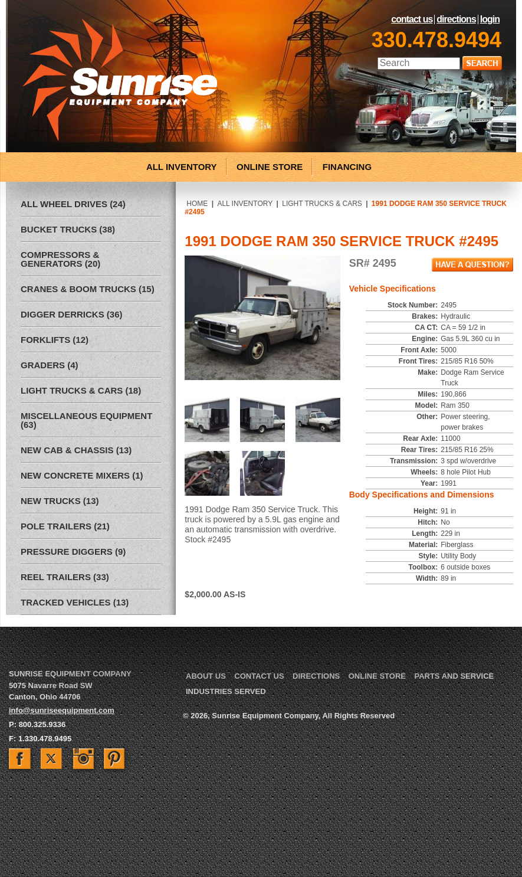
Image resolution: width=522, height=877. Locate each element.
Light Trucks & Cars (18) (81, 390)
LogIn (490, 19)
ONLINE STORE (270, 167)
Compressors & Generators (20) (60, 259)
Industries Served (226, 691)
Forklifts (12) (54, 340)
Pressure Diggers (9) (73, 552)
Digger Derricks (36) (72, 314)
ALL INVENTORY (181, 167)
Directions (455, 19)
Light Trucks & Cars (322, 203)
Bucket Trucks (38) (68, 229)
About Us (206, 676)
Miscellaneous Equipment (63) (86, 420)
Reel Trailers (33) (65, 577)
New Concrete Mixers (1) (82, 475)
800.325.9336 (42, 724)
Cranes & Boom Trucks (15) (88, 289)
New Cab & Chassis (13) (76, 450)
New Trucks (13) (60, 501)
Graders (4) (49, 365)
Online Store (377, 676)
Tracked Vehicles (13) (75, 602)
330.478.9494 (436, 40)
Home (197, 203)
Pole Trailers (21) (65, 526)
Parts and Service (454, 676)
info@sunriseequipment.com (61, 710)
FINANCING (347, 167)
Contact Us (411, 19)
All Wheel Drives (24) (73, 204)
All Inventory (245, 203)
